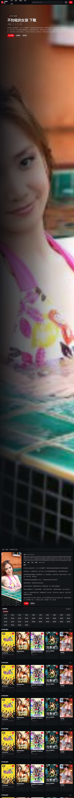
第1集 (5, 615)
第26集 (40, 621)
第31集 (5, 625)
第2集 (12, 615)
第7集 (47, 615)
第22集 (12, 621)
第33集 (19, 625)
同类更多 (32, 603)
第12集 (12, 618)
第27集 (47, 621)
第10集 (68, 615)
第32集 (12, 625)
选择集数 (18, 35)
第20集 (68, 618)
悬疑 (7, 549)
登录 (66, 2)
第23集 (19, 621)
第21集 (5, 621)
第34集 (26, 625)
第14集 (26, 618)
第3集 (19, 615)
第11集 (5, 618)
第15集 (33, 618)
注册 (71, 2)
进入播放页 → (69, 608)
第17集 (47, 618)
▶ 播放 (26, 603)
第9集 (61, 615)
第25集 (33, 621)
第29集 (61, 621)
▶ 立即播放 (10, 35)
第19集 (61, 618)
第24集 (26, 621)
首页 (3, 549)
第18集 (54, 618)
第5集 (33, 615)
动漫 (12, 3)
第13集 (19, 618)
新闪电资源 (5, 611)
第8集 (54, 615)
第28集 (54, 621)
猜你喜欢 (25, 35)
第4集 (26, 615)
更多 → (71, 629)
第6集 (40, 615)
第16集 (40, 618)
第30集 (68, 621)
